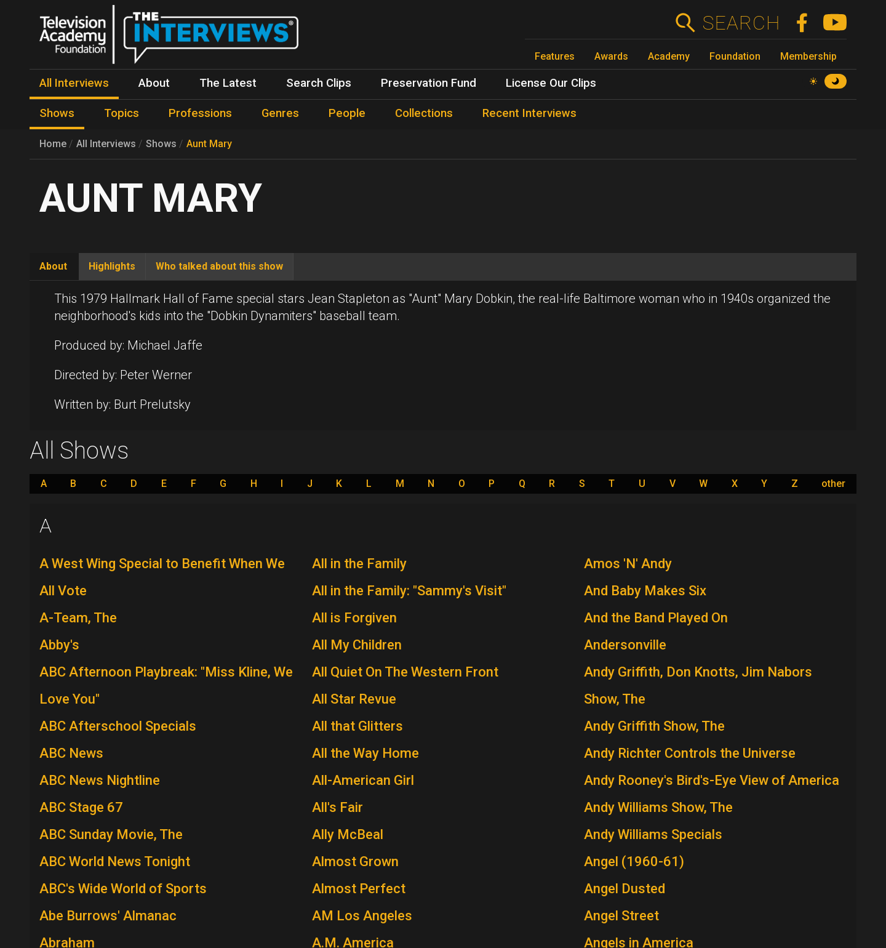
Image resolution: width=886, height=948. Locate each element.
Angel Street (621, 915)
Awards (611, 56)
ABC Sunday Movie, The (111, 834)
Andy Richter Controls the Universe (690, 753)
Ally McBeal (347, 834)
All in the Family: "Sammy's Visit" (409, 590)
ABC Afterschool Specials (117, 726)
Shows (161, 144)
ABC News (71, 753)
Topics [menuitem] (121, 113)
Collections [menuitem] (424, 113)
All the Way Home (365, 753)
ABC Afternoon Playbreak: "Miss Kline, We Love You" (166, 685)
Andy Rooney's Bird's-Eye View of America (711, 780)
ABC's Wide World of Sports (123, 888)
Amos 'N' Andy (628, 563)
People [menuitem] (347, 113)
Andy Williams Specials (653, 834)
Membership (808, 56)
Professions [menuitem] (200, 113)
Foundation (734, 56)
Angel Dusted (624, 888)
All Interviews (106, 144)
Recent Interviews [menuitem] (529, 113)
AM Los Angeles (362, 915)
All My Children (357, 645)
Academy (669, 56)
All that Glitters (357, 726)
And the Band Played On (656, 617)
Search (741, 22)
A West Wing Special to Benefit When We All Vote (162, 577)
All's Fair (337, 807)
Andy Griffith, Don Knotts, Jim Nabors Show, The (698, 685)
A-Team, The (78, 617)
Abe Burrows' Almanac (108, 915)
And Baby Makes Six (645, 590)
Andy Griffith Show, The (654, 726)
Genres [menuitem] (280, 113)
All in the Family (359, 563)
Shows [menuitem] (56, 113)
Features (555, 56)
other (833, 484)
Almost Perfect (358, 888)
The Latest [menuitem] (228, 83)
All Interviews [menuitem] (74, 83)
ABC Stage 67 (81, 807)
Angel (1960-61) (634, 861)
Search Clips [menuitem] (318, 83)
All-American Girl (363, 780)
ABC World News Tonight (114, 861)
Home (52, 144)
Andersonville (625, 645)
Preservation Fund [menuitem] (428, 83)
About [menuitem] (154, 83)
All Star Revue (354, 699)
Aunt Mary (209, 144)
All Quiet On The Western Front (405, 672)
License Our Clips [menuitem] (551, 83)
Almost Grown (355, 861)
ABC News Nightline (99, 780)
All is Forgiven (354, 617)
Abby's (59, 645)
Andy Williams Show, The (658, 807)
